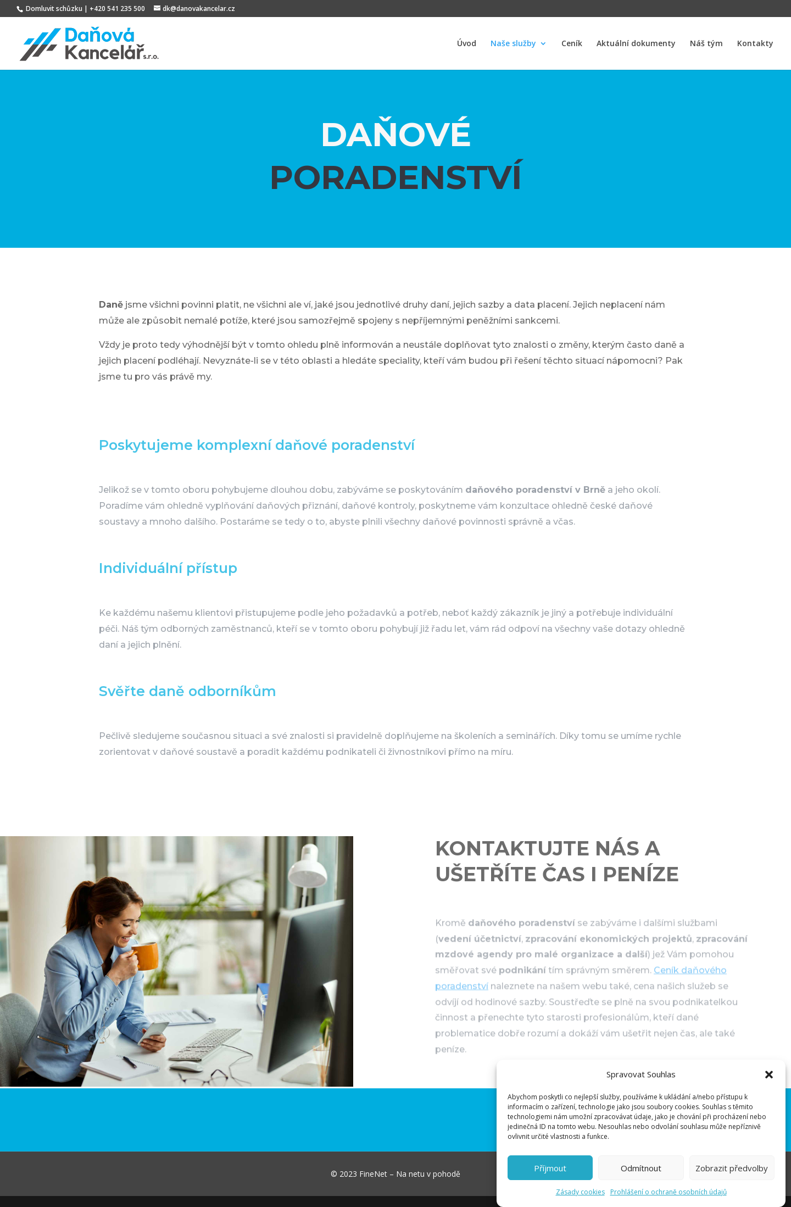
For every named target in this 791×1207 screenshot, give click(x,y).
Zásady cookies (580, 1200)
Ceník (571, 44)
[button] (769, 1082)
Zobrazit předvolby (731, 1175)
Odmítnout (641, 1175)
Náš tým (706, 44)
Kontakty (755, 44)
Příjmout (550, 1175)
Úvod (466, 44)
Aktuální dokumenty (636, 44)
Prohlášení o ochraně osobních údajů (668, 1200)
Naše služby (513, 44)
